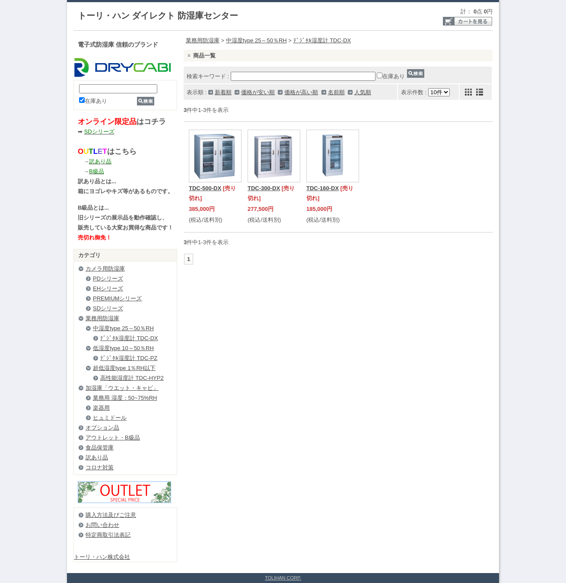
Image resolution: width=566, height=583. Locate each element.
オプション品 (102, 427)
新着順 (223, 92)
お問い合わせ (102, 525)
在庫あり (93, 101)
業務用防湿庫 (102, 318)
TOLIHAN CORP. (283, 577)
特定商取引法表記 (108, 535)
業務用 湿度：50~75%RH (125, 398)
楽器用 (101, 408)
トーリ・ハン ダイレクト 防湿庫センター (158, 15)
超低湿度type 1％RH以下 (124, 368)
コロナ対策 (100, 467)
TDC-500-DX (205, 188)
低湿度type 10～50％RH (123, 348)
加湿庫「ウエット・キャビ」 (122, 388)
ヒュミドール (110, 417)
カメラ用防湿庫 (105, 268)
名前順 (336, 92)
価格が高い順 (301, 92)
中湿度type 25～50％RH (123, 328)
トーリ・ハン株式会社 (102, 557)
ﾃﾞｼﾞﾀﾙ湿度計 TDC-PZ (128, 358)
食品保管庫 (100, 447)
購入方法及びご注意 (111, 515)
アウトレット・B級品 (113, 437)
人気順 (362, 92)
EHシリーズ (108, 288)
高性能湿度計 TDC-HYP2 (132, 378)
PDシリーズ (108, 278)
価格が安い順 (258, 92)
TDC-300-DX (264, 188)
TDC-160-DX (322, 188)
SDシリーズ (108, 308)
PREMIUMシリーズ (117, 298)
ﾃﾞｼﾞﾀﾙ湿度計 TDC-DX (129, 338)
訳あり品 (97, 457)
